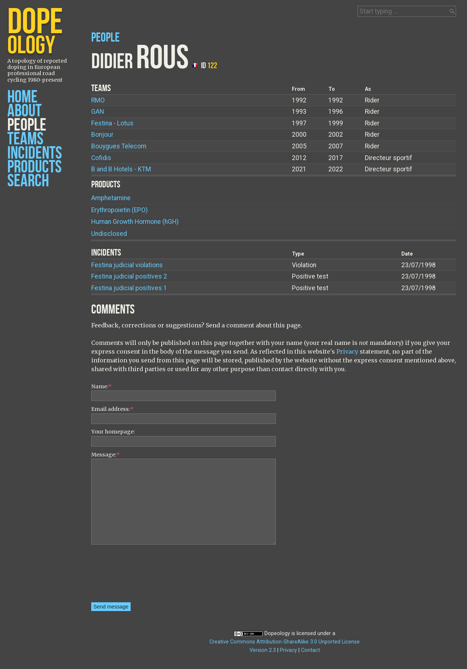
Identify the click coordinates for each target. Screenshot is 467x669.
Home (22, 97)
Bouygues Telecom (118, 146)
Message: (105, 454)
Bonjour (102, 134)
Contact (310, 650)
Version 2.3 (263, 650)
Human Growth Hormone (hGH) (135, 221)
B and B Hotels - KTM (121, 169)
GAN (97, 111)
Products (34, 167)
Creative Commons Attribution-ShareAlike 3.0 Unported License (284, 642)
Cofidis (101, 158)
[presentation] (121, 576)
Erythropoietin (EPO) (119, 210)
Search (28, 181)
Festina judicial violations (127, 265)
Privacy (347, 351)
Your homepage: (113, 431)
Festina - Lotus (112, 123)
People (26, 125)
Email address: (112, 409)
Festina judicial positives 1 (129, 288)
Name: (101, 386)
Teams (25, 139)
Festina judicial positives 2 (129, 276)
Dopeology (277, 633)
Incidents (34, 153)
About (24, 111)
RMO (98, 100)
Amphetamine (111, 198)
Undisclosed (109, 233)
